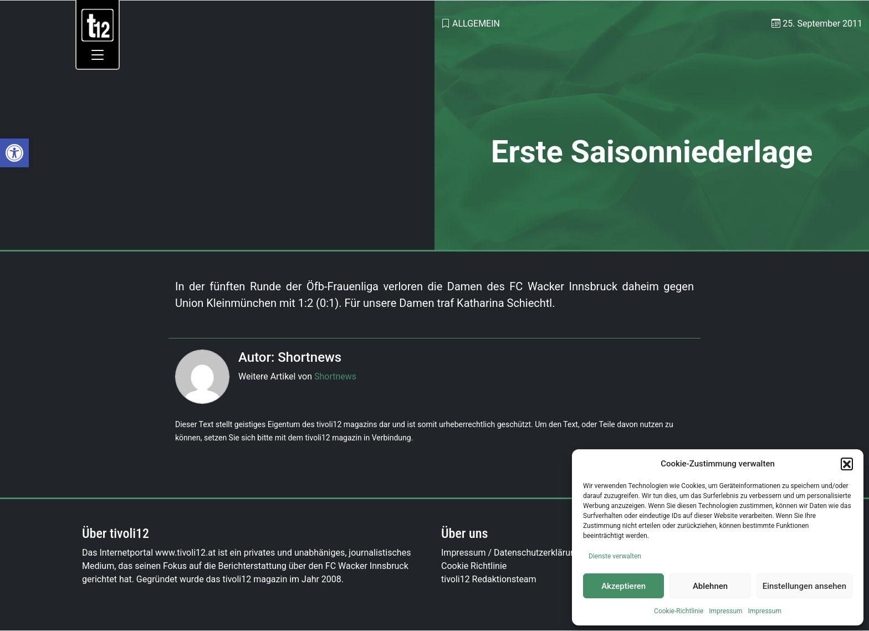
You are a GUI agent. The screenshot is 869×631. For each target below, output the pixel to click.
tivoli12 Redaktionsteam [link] (488, 579)
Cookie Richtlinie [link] (474, 566)
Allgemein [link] (476, 23)
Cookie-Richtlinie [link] (678, 611)
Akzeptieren (623, 586)
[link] (14, 152)
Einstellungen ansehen (804, 586)
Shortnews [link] (335, 376)
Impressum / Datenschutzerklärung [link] (510, 552)
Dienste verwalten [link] (615, 556)
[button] (846, 463)
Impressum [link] (725, 611)
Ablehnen (710, 586)
